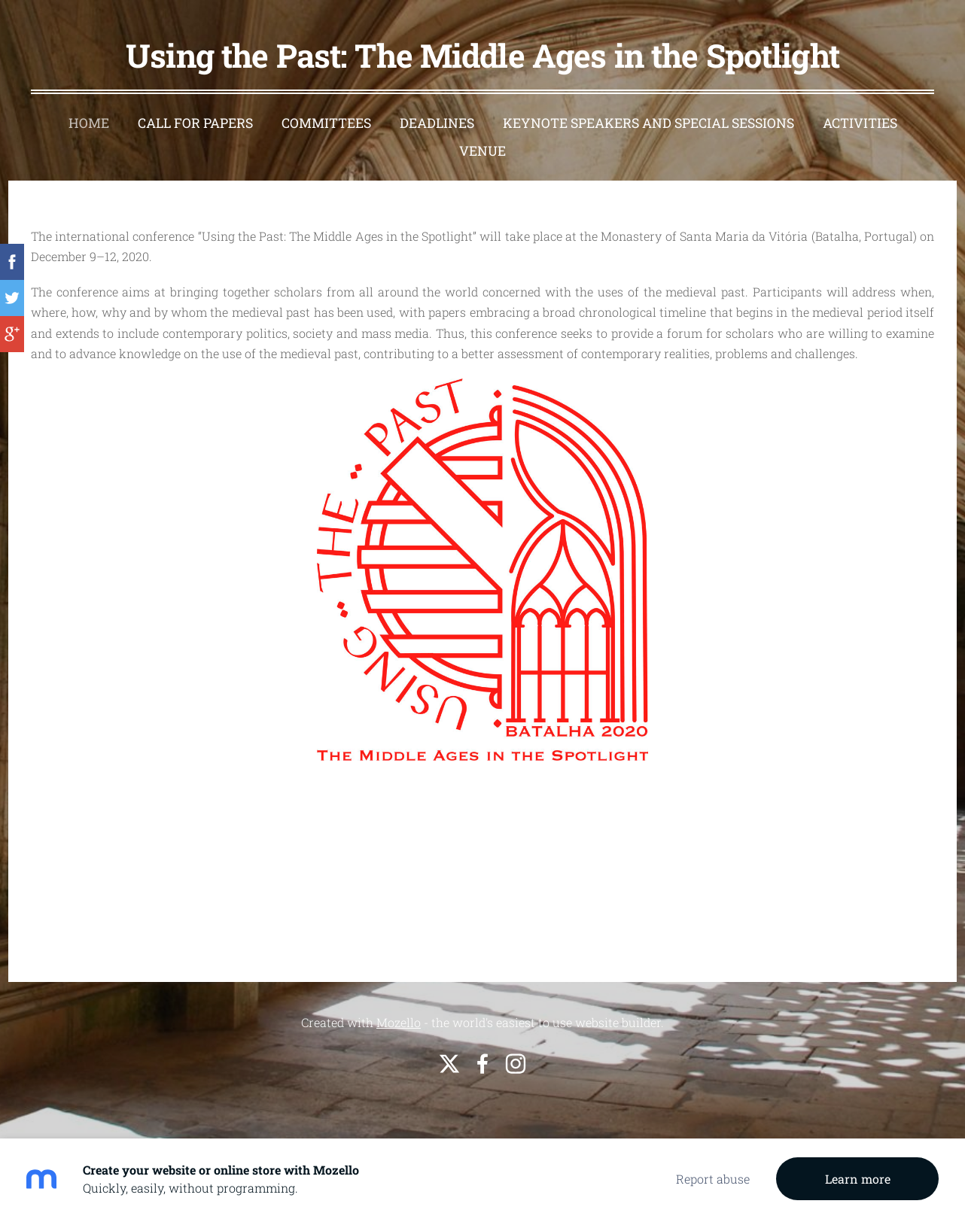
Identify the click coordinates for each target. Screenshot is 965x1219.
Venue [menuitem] (482, 151)
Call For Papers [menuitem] (195, 123)
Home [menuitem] (88, 123)
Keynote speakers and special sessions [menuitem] (648, 123)
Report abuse (713, 1179)
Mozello (398, 1022)
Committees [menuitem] (326, 123)
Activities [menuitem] (860, 123)
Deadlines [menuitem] (437, 123)
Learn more (857, 1179)
